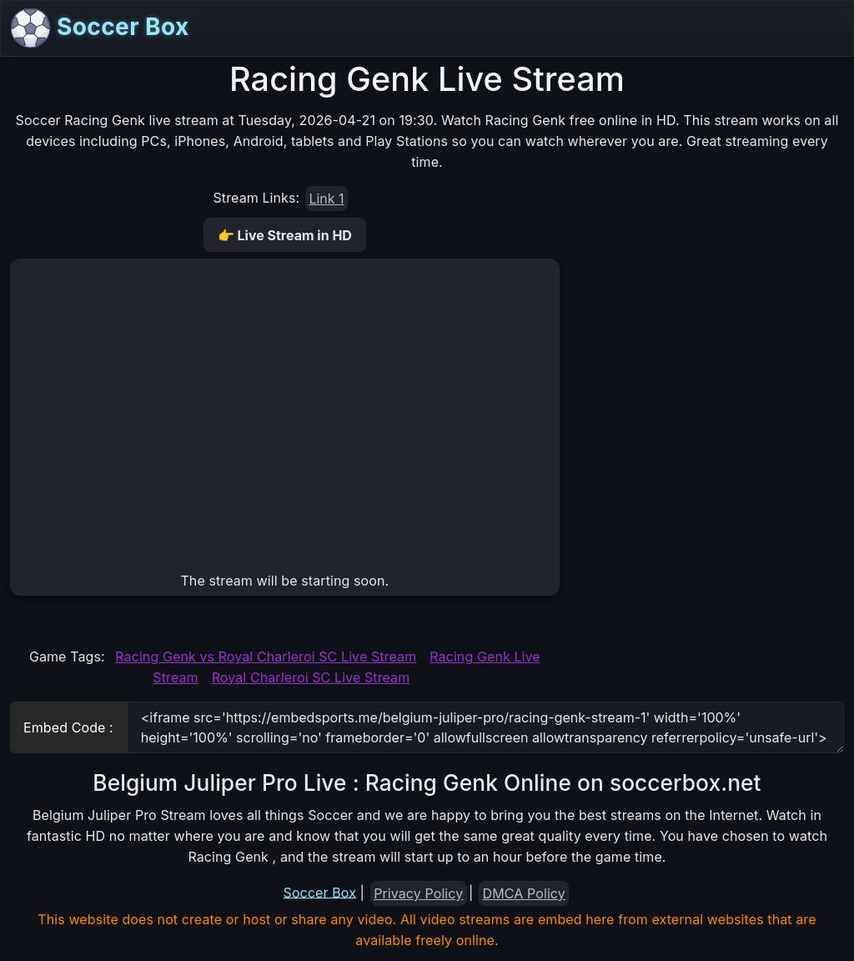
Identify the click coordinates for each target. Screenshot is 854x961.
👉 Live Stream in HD (285, 235)
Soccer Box (100, 28)
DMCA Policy (524, 893)
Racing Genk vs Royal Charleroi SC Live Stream (265, 656)
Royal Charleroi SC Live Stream (311, 677)
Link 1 (326, 198)
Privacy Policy (418, 893)
